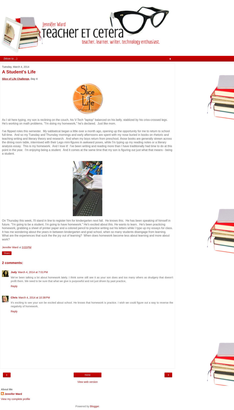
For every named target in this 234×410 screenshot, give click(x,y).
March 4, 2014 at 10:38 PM (34, 297)
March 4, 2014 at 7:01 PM (33, 272)
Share (7, 253)
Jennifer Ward (13, 393)
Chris (14, 297)
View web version (87, 381)
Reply (14, 286)
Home (87, 375)
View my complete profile (15, 399)
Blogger (94, 406)
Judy (14, 272)
